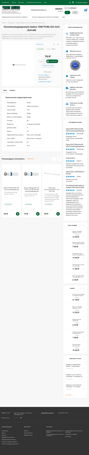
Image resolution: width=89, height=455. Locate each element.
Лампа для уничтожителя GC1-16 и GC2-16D (52, 189)
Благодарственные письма (9, 439)
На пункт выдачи (44, 75)
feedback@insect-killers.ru (38, 10)
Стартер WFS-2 (70, 158)
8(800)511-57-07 (6, 413)
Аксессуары (11, 23)
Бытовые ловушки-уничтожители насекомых (73, 431)
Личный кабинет (28, 433)
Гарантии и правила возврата (9, 441)
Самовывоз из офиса (45, 81)
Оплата (13, 2)
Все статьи (70, 395)
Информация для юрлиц (33, 2)
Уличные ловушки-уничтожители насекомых (55, 434)
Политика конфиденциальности (10, 444)
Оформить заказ (28, 435)
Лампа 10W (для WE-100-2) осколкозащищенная (11, 188)
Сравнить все (32, 159)
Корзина (26, 430)
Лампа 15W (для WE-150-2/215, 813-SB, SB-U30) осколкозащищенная (31, 189)
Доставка (21, 2)
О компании (5, 2)
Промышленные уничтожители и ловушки (55, 431)
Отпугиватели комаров (71, 434)
